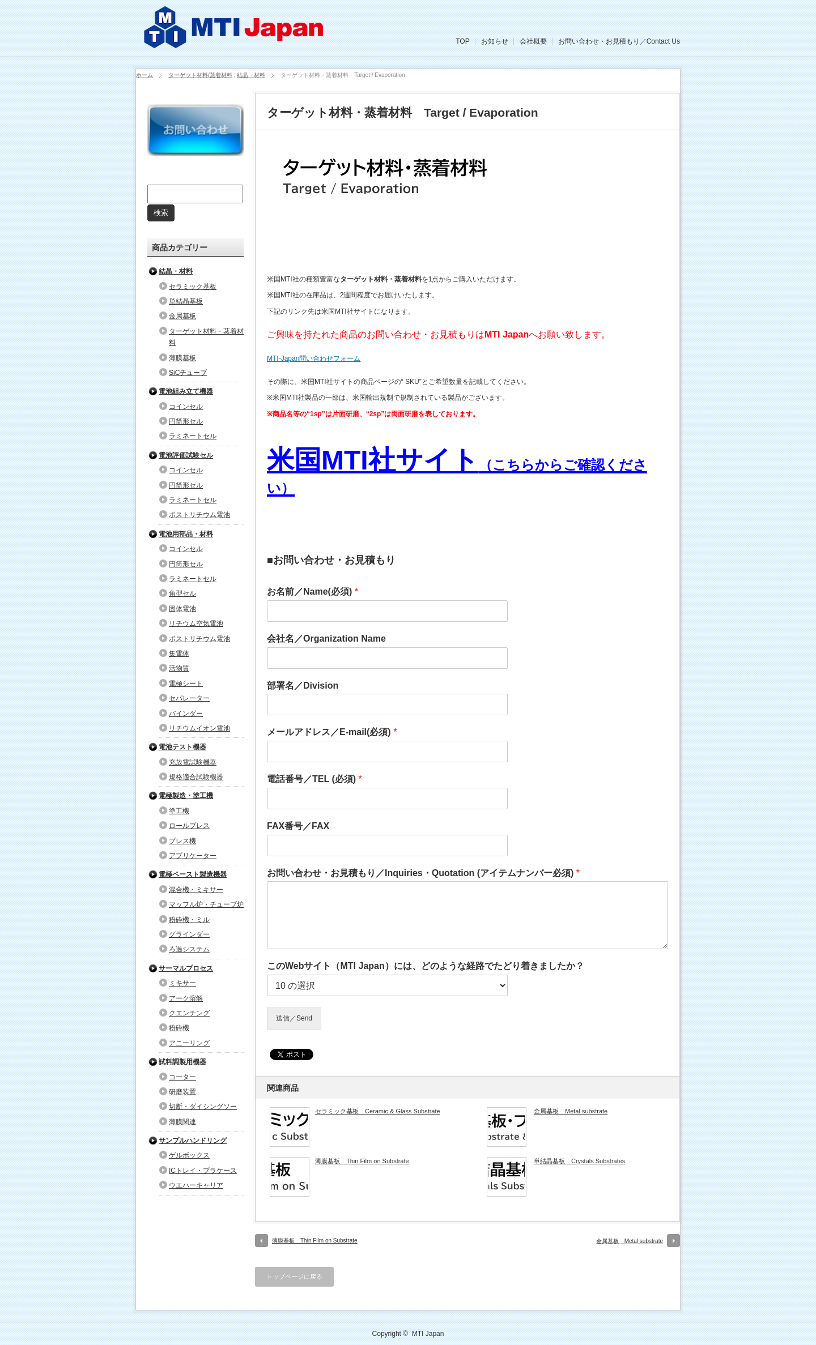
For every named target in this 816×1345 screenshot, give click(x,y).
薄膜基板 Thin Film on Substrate (362, 1161)
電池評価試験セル (186, 455)
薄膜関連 (182, 1122)
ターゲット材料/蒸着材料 (200, 75)
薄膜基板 (182, 358)
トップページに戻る (294, 1276)
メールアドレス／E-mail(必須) (332, 732)
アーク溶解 (186, 998)
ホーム (144, 75)
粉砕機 (179, 1028)
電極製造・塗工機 (186, 796)
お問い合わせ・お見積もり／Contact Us (619, 41)
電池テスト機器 (182, 747)
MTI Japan (428, 1334)
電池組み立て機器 (186, 391)
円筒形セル (186, 421)
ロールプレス (189, 826)
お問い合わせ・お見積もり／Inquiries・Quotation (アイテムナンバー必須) (423, 873)
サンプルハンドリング (193, 1141)
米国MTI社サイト (457, 470)
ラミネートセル (192, 436)
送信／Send (294, 1018)
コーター (182, 1077)
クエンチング (189, 1013)
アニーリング (189, 1043)
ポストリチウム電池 (199, 515)
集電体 (179, 653)
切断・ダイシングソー (203, 1107)
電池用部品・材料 (186, 534)
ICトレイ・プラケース (203, 1171)
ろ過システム (189, 949)
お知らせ (494, 41)
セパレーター (189, 698)
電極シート (186, 684)
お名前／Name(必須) (312, 591)
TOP (462, 41)
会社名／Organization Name (326, 638)
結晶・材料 (251, 75)
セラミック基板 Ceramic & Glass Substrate (377, 1111)
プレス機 (182, 841)
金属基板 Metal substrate (570, 1111)
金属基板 (182, 316)
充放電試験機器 (192, 762)
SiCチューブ (188, 373)
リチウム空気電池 (196, 623)
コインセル (186, 407)
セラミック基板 (192, 287)
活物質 (179, 668)
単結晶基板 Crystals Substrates (579, 1161)
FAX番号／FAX (298, 826)
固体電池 (182, 609)
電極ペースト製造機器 (193, 874)
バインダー (186, 714)
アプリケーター (192, 856)
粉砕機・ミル (189, 920)
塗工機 (179, 811)
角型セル (182, 593)
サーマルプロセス (186, 968)
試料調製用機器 (182, 1062)
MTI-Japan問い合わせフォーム (313, 358)
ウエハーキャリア (196, 1185)
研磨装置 (182, 1092)
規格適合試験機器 (196, 777)
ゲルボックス (189, 1155)
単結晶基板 (186, 301)
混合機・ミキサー (196, 890)
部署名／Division (302, 685)
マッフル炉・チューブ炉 (206, 904)
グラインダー (189, 934)
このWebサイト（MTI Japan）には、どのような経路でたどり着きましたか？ (425, 966)
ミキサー (182, 983)
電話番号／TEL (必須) (314, 779)
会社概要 (533, 41)
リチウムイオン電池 (199, 728)
